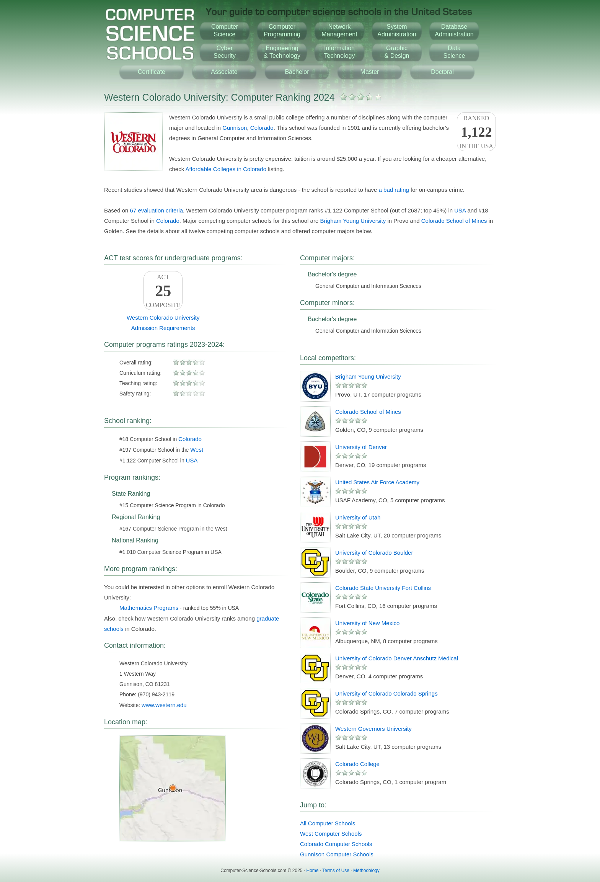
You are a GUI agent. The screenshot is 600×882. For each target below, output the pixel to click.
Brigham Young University (353, 220)
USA (460, 210)
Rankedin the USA (476, 132)
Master (369, 72)
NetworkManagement (339, 30)
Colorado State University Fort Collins (383, 588)
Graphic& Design (397, 52)
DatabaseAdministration (454, 30)
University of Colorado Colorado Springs (386, 693)
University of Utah (357, 517)
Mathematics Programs (148, 607)
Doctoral (442, 72)
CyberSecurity (225, 52)
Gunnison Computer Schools (336, 854)
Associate (224, 72)
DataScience (454, 52)
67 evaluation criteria (156, 210)
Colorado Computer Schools (336, 844)
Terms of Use (335, 870)
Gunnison (234, 127)
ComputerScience (224, 30)
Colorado (262, 127)
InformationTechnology (339, 52)
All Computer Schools (327, 823)
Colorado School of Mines (454, 220)
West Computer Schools (331, 833)
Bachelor (297, 72)
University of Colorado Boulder (374, 552)
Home (313, 870)
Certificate (151, 72)
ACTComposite (163, 291)
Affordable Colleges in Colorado (226, 169)
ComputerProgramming (282, 30)
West (196, 449)
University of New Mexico (367, 623)
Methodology (366, 870)
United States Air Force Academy (377, 482)
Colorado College (357, 764)
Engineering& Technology (282, 52)
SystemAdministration (396, 30)
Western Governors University (373, 728)
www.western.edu (164, 705)
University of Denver (361, 447)
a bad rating (394, 189)
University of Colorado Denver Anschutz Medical (396, 658)
